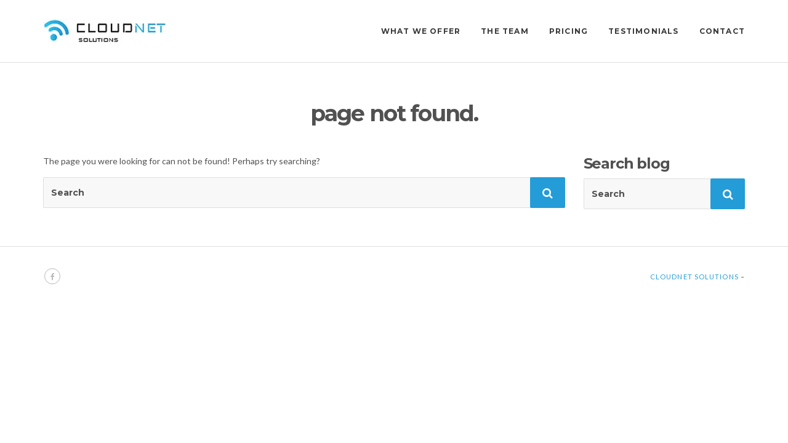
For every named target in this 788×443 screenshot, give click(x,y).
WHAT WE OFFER (421, 31)
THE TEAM (505, 31)
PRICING (568, 31)
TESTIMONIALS (643, 31)
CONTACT (722, 31)
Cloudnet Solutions (694, 277)
